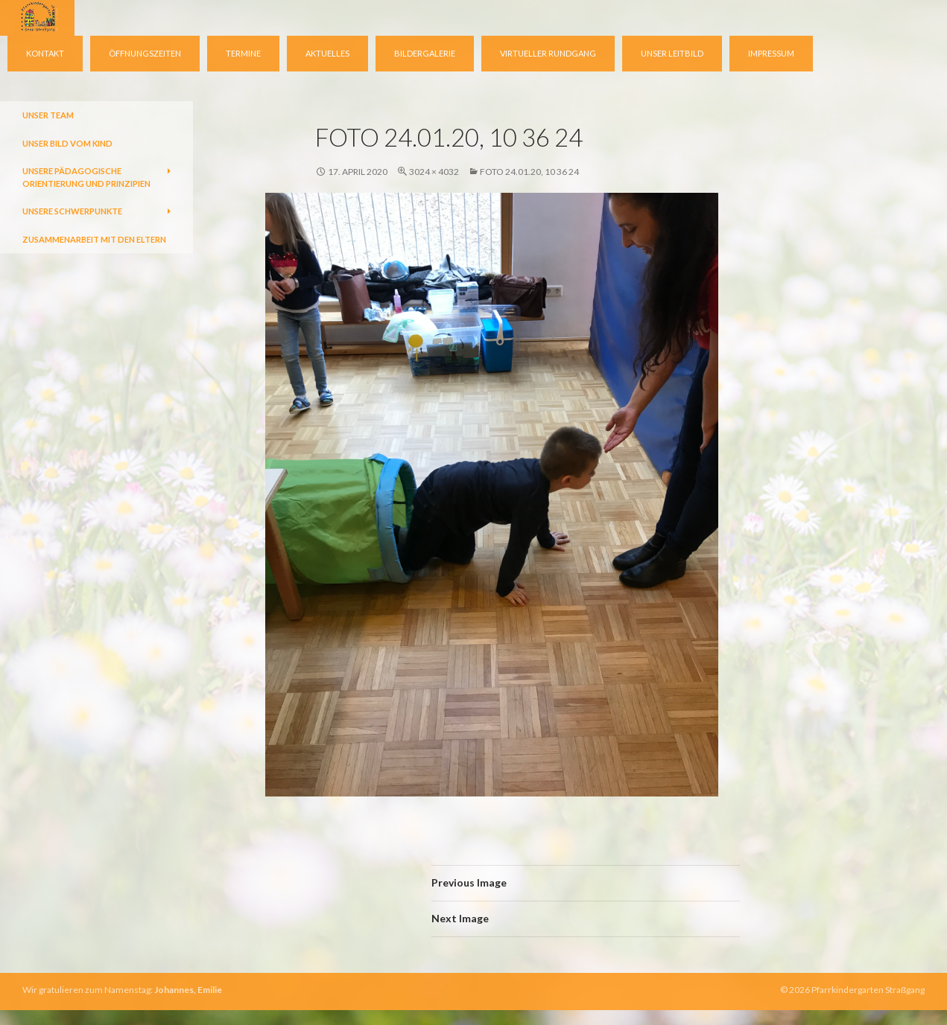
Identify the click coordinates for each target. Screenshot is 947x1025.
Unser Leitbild (672, 53)
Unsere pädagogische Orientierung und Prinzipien (86, 177)
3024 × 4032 (434, 171)
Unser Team (48, 115)
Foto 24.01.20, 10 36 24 (529, 171)
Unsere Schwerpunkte (72, 211)
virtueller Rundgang (548, 53)
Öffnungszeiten (145, 53)
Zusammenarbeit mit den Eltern (94, 239)
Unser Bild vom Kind (67, 143)
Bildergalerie (424, 53)
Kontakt (45, 53)
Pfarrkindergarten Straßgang (868, 989)
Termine (243, 53)
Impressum (771, 53)
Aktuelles (327, 53)
